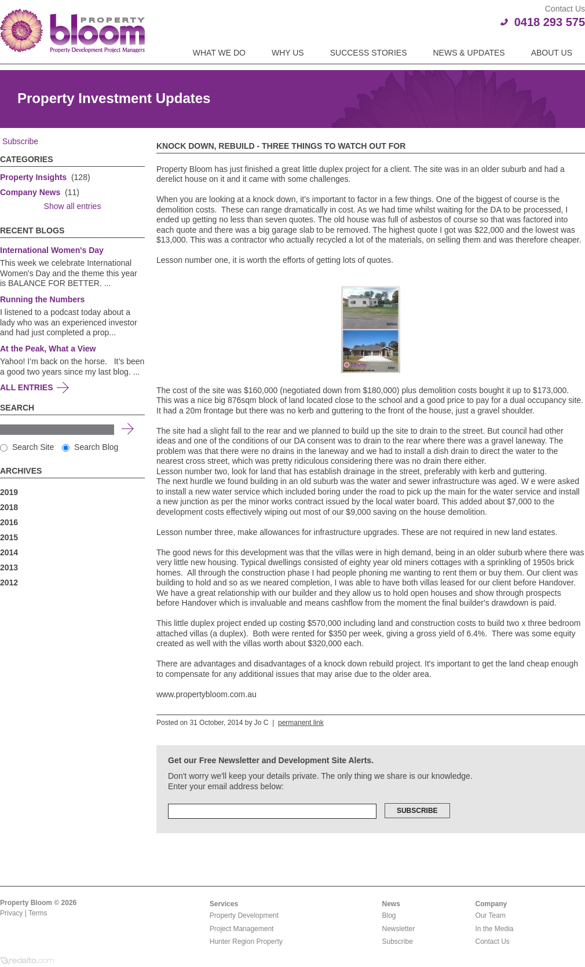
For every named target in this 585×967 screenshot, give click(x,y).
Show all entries (72, 206)
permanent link (301, 723)
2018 (9, 507)
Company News (30, 192)
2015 (9, 537)
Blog (389, 915)
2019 (9, 492)
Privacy (11, 913)
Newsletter (398, 929)
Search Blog (90, 447)
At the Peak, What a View (48, 348)
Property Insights (33, 177)
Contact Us (493, 941)
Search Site (27, 447)
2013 (9, 567)
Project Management (242, 929)
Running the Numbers (42, 299)
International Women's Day (52, 250)
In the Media (495, 929)
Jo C (261, 723)
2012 (9, 582)
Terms (37, 913)
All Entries (26, 387)
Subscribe (19, 141)
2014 (9, 552)
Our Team (491, 915)
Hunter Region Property (246, 941)
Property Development (244, 915)
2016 (9, 522)
